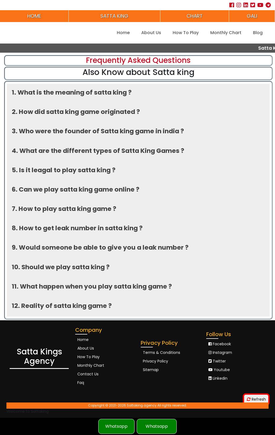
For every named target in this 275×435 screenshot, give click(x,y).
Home (34, 16)
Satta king (114, 16)
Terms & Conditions (161, 352)
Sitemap (151, 369)
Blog (258, 33)
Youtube (219, 369)
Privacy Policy (155, 361)
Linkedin (217, 378)
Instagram (220, 352)
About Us (151, 33)
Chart (195, 16)
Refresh (256, 399)
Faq (80, 382)
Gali (252, 16)
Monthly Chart (225, 33)
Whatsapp (116, 426)
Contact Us (88, 374)
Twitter (217, 361)
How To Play (186, 33)
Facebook (219, 344)
